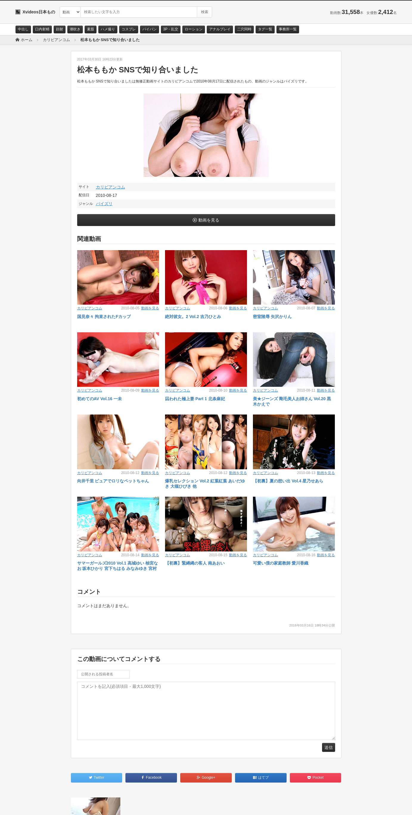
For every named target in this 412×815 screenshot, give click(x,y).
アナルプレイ (220, 29)
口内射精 (42, 29)
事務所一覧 (288, 29)
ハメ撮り (108, 29)
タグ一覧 (265, 29)
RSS (82, 805)
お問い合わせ (31, 805)
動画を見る (208, 220)
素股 (90, 29)
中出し (23, 29)
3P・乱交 (170, 29)
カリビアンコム (110, 187)
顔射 (59, 29)
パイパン (149, 29)
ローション (194, 29)
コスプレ (129, 29)
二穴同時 (244, 29)
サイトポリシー (60, 805)
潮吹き (75, 29)
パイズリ (104, 203)
